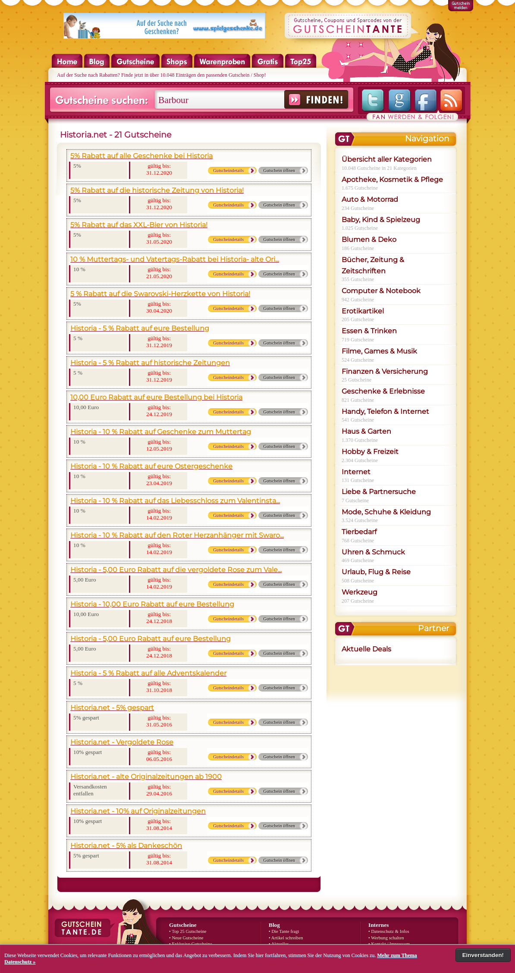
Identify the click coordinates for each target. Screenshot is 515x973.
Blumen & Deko (369, 239)
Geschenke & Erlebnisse (383, 391)
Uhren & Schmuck (373, 552)
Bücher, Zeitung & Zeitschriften (373, 265)
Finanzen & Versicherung (385, 371)
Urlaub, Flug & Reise (376, 572)
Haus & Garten (366, 431)
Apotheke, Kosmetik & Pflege (392, 179)
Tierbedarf (359, 532)
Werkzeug (359, 592)
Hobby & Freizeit (370, 451)
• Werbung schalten (386, 937)
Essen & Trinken (369, 331)
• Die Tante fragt (284, 931)
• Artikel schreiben (286, 937)
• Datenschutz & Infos (388, 931)
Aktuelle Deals (366, 649)
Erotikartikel (363, 311)
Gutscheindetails (228, 170)
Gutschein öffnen (279, 170)
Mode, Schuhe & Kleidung (386, 512)
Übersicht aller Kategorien (387, 159)
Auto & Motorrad (370, 199)
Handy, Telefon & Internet (385, 411)
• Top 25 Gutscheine (188, 931)
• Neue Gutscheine (186, 937)
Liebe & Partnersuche (379, 492)
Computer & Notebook (381, 291)
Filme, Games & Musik (379, 351)
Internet (356, 472)
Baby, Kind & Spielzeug (381, 220)
